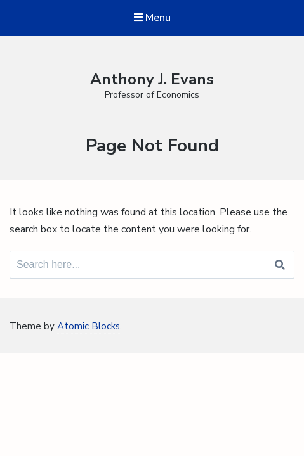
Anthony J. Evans (152, 79)
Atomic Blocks (88, 326)
